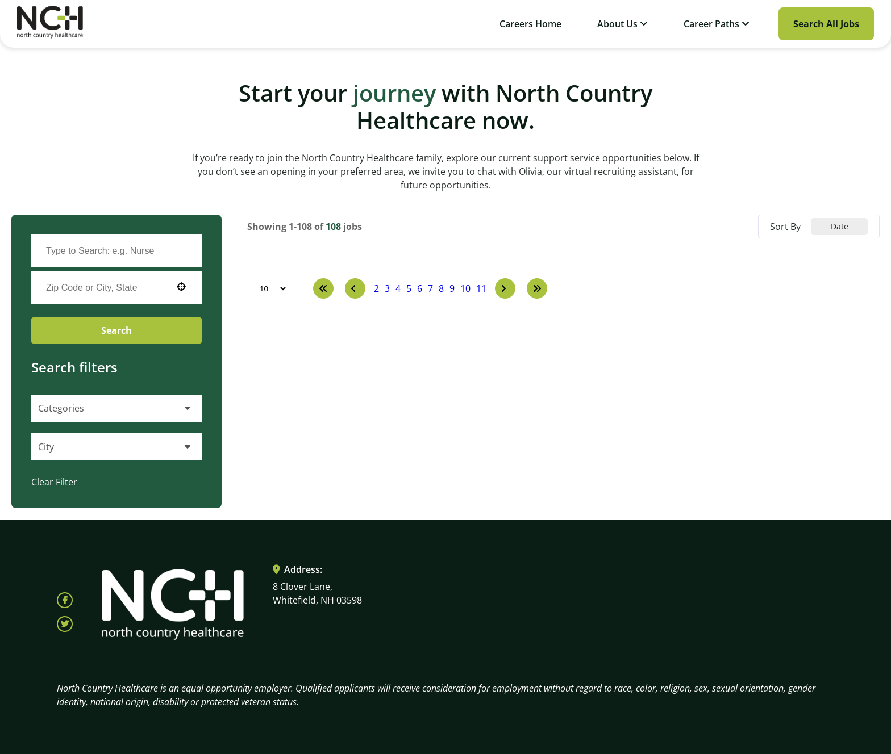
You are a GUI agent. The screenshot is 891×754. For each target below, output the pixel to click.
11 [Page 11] (481, 288)
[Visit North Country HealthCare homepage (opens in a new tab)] (50, 24)
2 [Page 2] (376, 288)
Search (116, 330)
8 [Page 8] (441, 288)
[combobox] (105, 288)
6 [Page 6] (419, 288)
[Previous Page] (355, 288)
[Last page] (537, 288)
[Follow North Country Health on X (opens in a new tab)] (65, 624)
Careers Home (530, 24)
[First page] (323, 288)
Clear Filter (54, 482)
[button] (181, 286)
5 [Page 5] (408, 288)
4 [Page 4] (398, 288)
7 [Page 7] (430, 288)
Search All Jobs (826, 24)
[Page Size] (267, 288)
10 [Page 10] (465, 288)
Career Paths (717, 24)
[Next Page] (505, 288)
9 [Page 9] (452, 288)
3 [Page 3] (387, 288)
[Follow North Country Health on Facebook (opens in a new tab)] (65, 600)
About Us (622, 24)
